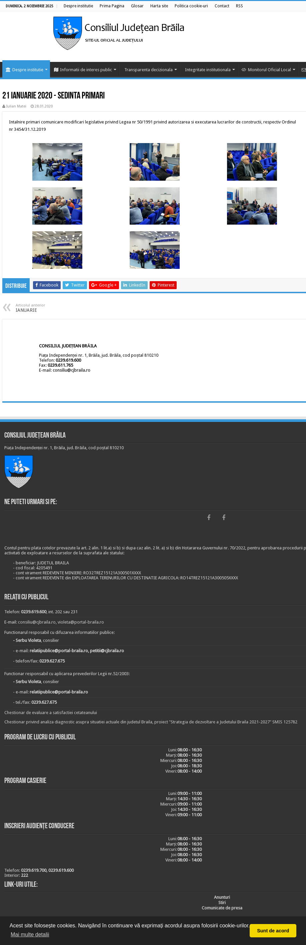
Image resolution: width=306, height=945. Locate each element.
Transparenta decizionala (148, 69)
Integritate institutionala (208, 69)
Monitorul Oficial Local (266, 69)
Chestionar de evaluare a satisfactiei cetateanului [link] (50, 712)
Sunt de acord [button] (273, 930)
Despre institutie (24, 69)
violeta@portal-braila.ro (81, 622)
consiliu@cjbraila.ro (71, 370)
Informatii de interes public (83, 69)
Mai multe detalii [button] (30, 934)
